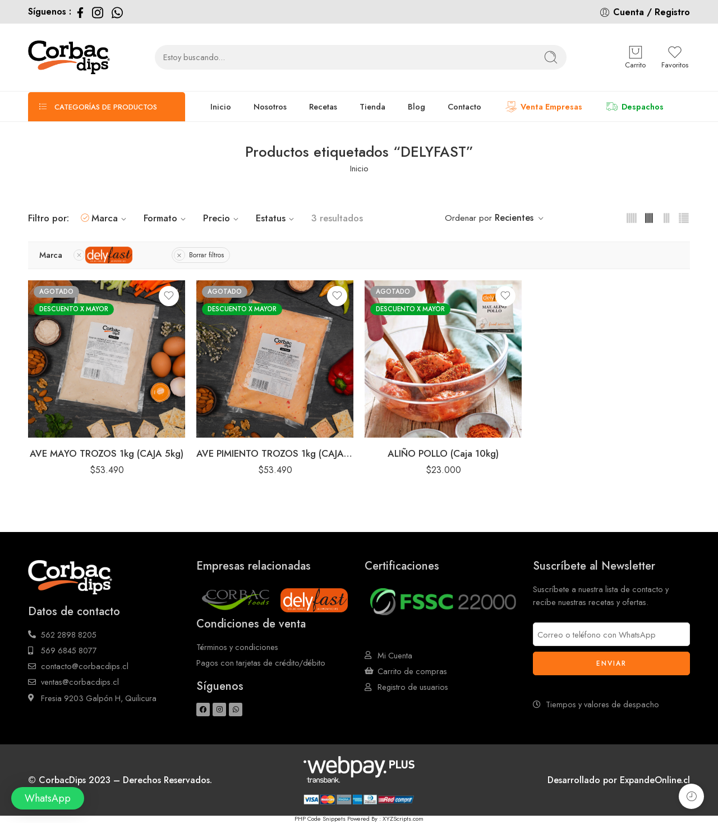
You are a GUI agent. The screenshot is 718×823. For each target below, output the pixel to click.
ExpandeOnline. (651, 780)
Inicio (220, 106)
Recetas (323, 106)
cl (686, 780)
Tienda (372, 106)
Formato (166, 218)
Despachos (634, 106)
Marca (110, 218)
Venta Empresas (543, 106)
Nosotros (270, 106)
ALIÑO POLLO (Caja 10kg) (443, 453)
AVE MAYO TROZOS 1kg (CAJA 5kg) (106, 453)
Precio (222, 218)
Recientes (514, 217)
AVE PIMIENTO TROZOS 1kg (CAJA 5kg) (274, 453)
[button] (47, 798)
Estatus (276, 218)
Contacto (464, 106)
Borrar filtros (206, 255)
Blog (416, 106)
